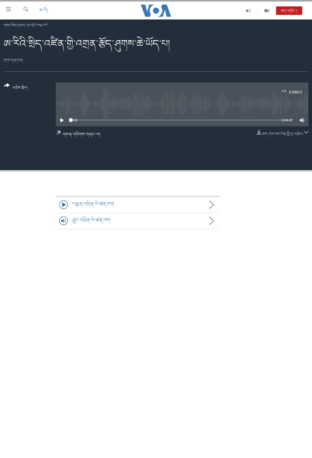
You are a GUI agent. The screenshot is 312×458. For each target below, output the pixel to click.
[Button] (16, 88)
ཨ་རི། (43, 10)
